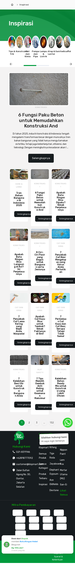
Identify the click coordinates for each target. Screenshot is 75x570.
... (44, 422)
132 (52, 422)
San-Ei (63, 484)
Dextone (54, 490)
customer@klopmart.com (29, 464)
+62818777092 (24, 458)
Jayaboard (55, 463)
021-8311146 (23, 452)
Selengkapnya (41, 158)
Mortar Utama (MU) (63, 474)
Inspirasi (24, 4)
